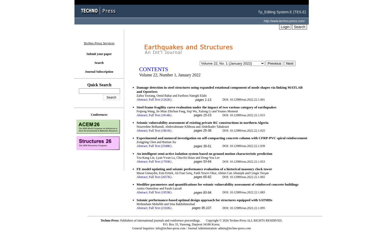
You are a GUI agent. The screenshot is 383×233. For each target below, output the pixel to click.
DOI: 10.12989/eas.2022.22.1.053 (244, 161)
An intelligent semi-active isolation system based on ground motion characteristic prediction (205, 154)
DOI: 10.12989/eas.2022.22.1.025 (244, 130)
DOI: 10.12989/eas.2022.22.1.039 (244, 146)
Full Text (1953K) (160, 192)
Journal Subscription (99, 71)
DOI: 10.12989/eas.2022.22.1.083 (244, 192)
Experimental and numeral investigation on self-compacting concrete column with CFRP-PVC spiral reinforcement (222, 138)
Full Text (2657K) (160, 177)
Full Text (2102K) (160, 208)
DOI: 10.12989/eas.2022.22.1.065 (244, 177)
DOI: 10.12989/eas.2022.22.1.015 (244, 115)
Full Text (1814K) (160, 115)
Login (285, 27)
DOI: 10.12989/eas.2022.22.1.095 (244, 208)
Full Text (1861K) (160, 130)
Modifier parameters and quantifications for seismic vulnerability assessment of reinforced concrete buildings (218, 184)
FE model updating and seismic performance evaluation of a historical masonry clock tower (204, 169)
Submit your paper (99, 54)
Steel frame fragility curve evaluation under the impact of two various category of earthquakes (207, 107)
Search (299, 27)
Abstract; (142, 99)
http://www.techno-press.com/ (284, 21)
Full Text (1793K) (160, 161)
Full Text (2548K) (160, 146)
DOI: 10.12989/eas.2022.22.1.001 (244, 99)
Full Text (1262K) (160, 99)
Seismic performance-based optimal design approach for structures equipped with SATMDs (204, 200)
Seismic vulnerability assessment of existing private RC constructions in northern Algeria (202, 123)
